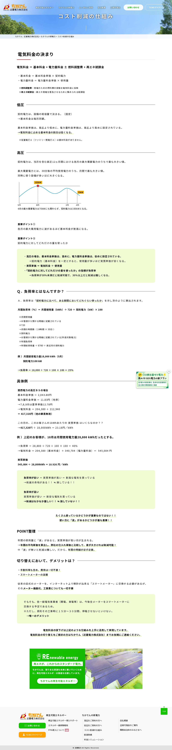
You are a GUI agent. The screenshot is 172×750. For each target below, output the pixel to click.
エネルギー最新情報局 (58, 725)
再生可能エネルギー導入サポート (63, 720)
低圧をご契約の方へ (93, 725)
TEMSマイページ (156, 7)
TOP (164, 711)
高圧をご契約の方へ (93, 720)
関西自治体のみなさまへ (131, 729)
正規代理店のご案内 (129, 725)
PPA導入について (56, 730)
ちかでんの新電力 (66, 7)
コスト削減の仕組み (93, 730)
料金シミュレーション (94, 739)
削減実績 (88, 734)
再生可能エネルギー (44, 7)
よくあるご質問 (86, 7)
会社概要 (102, 7)
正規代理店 (115, 7)
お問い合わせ (133, 7)
